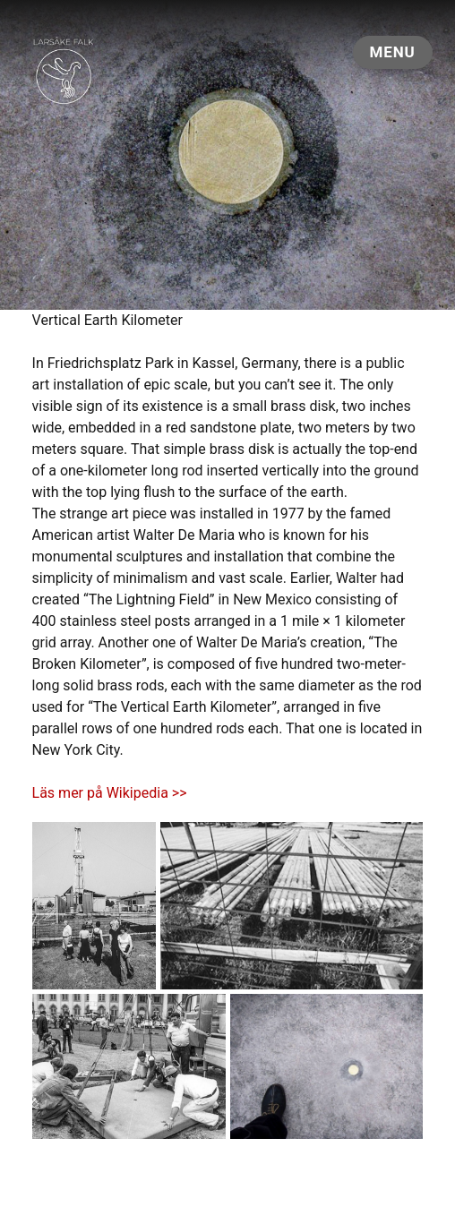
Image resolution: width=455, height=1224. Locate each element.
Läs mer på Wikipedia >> (109, 792)
